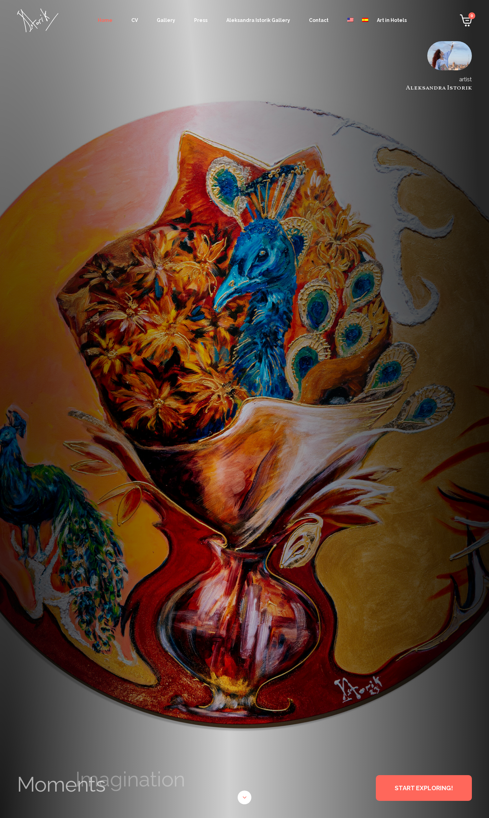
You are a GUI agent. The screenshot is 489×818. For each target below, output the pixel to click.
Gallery (166, 20)
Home (105, 20)
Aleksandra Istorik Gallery (258, 20)
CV (134, 20)
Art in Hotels (392, 20)
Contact (319, 20)
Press (200, 20)
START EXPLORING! (424, 788)
